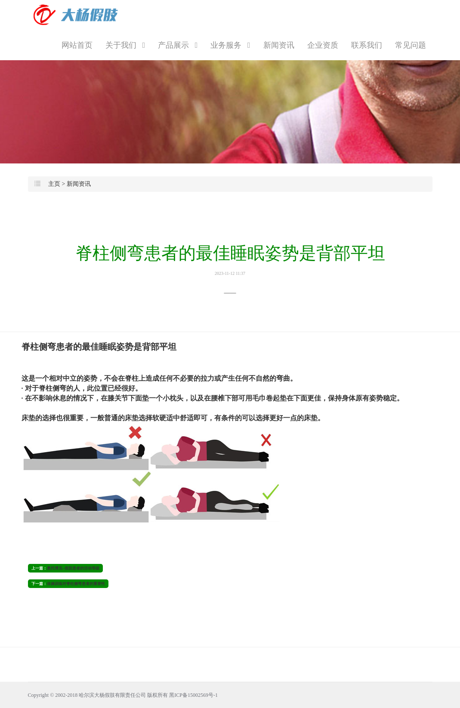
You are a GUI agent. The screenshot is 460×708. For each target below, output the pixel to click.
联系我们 (366, 45)
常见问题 (410, 45)
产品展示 (178, 45)
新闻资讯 (278, 45)
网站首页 (77, 45)
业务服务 (230, 45)
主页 (54, 184)
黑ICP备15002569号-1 (193, 695)
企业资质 (322, 45)
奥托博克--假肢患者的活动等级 (73, 568)
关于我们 (125, 45)
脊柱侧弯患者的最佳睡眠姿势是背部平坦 (230, 259)
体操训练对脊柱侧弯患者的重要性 (76, 584)
